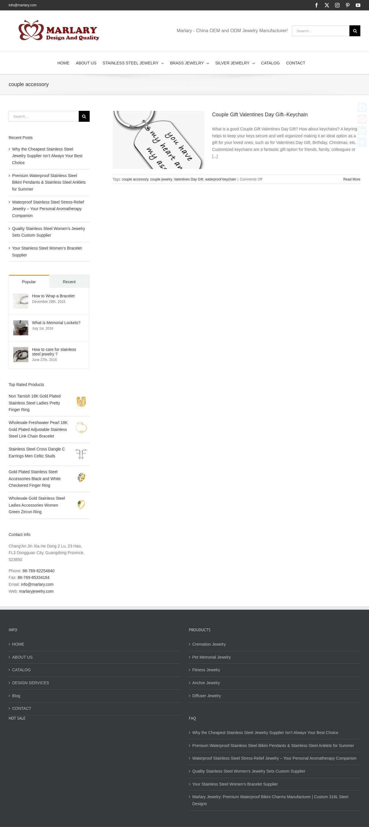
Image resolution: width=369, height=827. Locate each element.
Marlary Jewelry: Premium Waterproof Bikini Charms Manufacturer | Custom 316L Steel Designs (270, 800)
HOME (18, 644)
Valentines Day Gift (188, 179)
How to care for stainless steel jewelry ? (54, 351)
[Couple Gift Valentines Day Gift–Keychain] (159, 140)
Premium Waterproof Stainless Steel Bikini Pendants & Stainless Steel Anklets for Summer (49, 182)
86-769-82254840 (38, 571)
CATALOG (21, 670)
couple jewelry (161, 179)
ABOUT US (22, 657)
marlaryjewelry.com (36, 591)
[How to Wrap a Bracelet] (20, 296)
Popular (29, 282)
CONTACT (21, 708)
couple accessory (135, 179)
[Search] (354, 30)
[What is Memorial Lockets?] (20, 323)
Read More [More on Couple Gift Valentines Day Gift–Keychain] (351, 179)
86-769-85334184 (34, 577)
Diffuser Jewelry (206, 695)
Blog (16, 695)
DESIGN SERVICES (30, 682)
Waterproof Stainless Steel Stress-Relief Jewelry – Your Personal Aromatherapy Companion (48, 209)
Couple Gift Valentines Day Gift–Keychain (260, 114)
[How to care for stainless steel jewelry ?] (20, 350)
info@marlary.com (23, 5)
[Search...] (320, 30)
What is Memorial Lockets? (56, 322)
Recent (69, 282)
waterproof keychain (220, 179)
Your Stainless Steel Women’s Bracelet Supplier (235, 784)
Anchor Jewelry (206, 682)
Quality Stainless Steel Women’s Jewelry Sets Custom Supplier (248, 771)
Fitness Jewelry (206, 670)
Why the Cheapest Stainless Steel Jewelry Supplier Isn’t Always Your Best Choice (47, 156)
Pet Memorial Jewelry (211, 657)
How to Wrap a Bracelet (53, 296)
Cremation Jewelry (209, 644)
